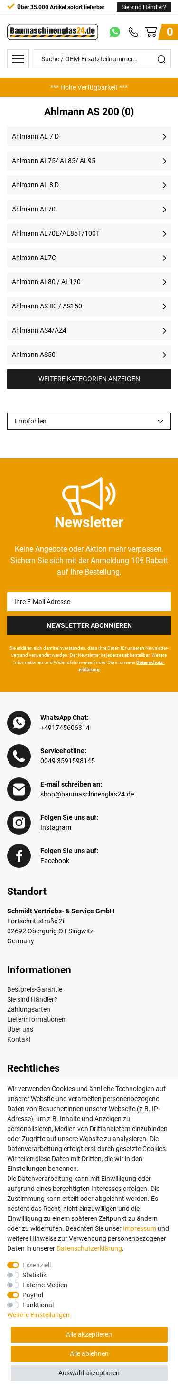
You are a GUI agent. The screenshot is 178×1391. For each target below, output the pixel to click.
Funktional (38, 1305)
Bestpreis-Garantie (34, 989)
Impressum (139, 1228)
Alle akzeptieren (89, 1334)
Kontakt (19, 1039)
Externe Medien (44, 1285)
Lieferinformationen (36, 1019)
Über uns (20, 1029)
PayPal (32, 1295)
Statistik (34, 1275)
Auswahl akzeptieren (89, 1373)
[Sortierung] (89, 421)
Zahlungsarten (28, 1009)
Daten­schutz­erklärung (89, 1248)
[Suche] (161, 59)
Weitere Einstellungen (38, 1315)
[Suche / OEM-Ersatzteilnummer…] (93, 59)
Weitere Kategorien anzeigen (89, 379)
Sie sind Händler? (144, 7)
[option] (89, 87)
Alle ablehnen (89, 1353)
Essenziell (36, 1265)
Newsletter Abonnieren (89, 625)
